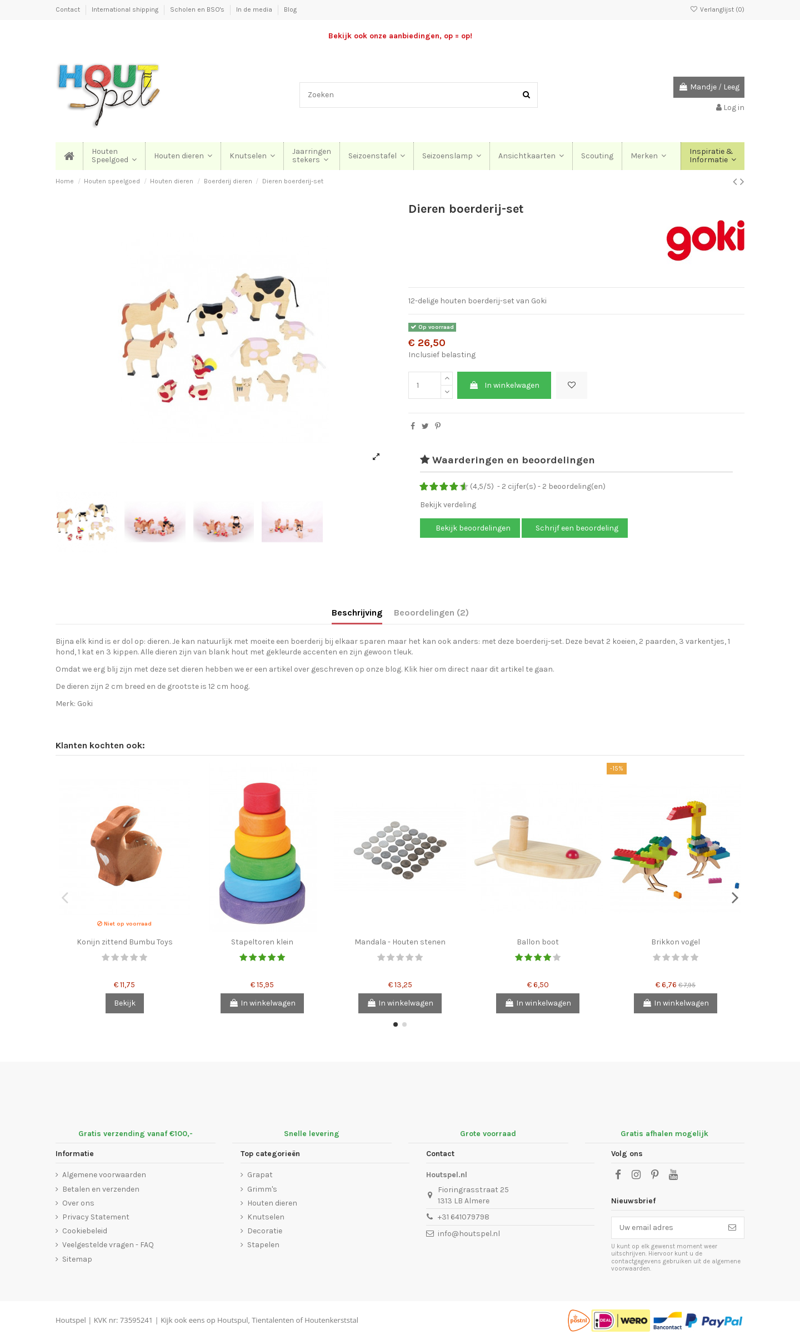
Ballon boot (538, 942)
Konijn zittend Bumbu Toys (125, 942)
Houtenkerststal (331, 1320)
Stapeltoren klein (262, 942)
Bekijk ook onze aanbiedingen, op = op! (400, 36)
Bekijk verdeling (448, 504)
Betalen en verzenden (100, 1189)
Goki (85, 703)
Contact (69, 9)
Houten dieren (272, 1203)
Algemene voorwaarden (104, 1174)
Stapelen (263, 1244)
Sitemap (77, 1259)
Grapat (260, 1174)
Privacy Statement (95, 1217)
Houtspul (232, 1320)
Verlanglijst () (717, 9)
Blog (290, 9)
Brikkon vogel (675, 942)
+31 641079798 (463, 1217)
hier (426, 669)
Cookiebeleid (84, 1231)
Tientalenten (273, 1320)
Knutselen (265, 1217)
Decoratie (264, 1231)
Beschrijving (357, 612)
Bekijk (125, 1003)
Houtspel (71, 1320)
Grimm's (262, 1189)
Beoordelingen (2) (431, 612)
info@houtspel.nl (469, 1233)
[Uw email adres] (666, 1227)
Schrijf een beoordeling (577, 528)
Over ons (78, 1203)
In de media (255, 9)
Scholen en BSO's (198, 9)
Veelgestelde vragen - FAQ (108, 1244)
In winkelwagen (504, 385)
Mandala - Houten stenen (400, 942)
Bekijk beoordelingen (472, 528)
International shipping (126, 9)
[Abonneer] (732, 1227)
